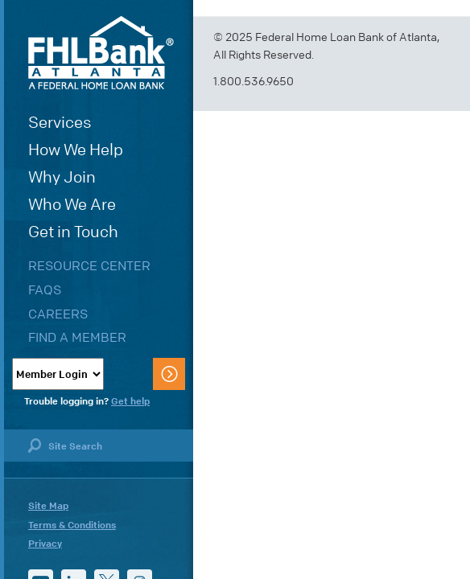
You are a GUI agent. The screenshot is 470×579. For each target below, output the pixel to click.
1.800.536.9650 (253, 81)
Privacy (45, 543)
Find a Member (77, 337)
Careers (58, 314)
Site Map (48, 505)
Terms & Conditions (72, 525)
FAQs (44, 289)
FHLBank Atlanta (101, 52)
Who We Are (72, 205)
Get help (130, 401)
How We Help (75, 150)
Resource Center (89, 265)
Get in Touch (73, 232)
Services (60, 123)
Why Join (62, 177)
